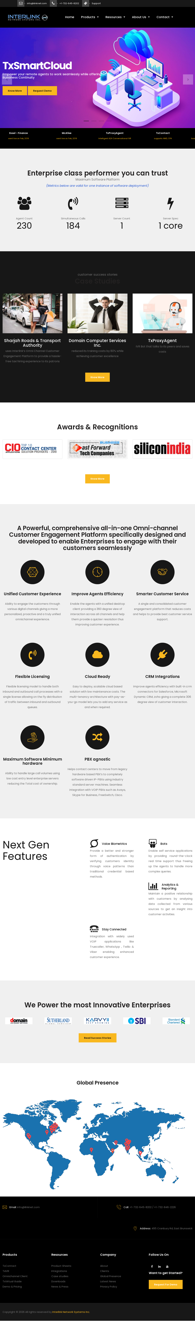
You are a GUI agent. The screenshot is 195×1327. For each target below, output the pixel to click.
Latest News (108, 1281)
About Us (139, 17)
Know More (15, 91)
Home (69, 17)
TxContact (9, 1266)
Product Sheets (61, 1266)
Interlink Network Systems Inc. (71, 1312)
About (104, 1266)
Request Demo (42, 91)
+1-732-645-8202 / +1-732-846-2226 (146, 1207)
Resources (113, 17)
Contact (163, 17)
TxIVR (6, 1271)
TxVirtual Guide (12, 1281)
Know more (97, 377)
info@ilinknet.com (37, 3)
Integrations (59, 1271)
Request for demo (165, 1284)
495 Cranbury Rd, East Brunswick (162, 1228)
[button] (7, 79)
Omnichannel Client (15, 1276)
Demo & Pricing (12, 1286)
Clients (104, 1271)
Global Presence (110, 1276)
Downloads (58, 1281)
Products (88, 17)
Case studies (59, 1276)
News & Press (59, 1286)
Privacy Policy (108, 1286)
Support (96, 3)
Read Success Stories (97, 1038)
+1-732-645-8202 (69, 3)
